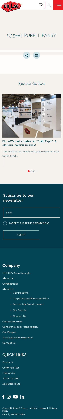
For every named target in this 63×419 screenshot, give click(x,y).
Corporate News (12, 321)
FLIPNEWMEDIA (18, 414)
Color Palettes (10, 367)
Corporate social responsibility (31, 298)
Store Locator (10, 378)
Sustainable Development (28, 304)
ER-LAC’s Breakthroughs (16, 273)
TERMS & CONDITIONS (37, 223)
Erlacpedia (8, 373)
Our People (19, 310)
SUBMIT (21, 235)
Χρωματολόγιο (11, 384)
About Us (7, 278)
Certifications (10, 284)
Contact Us (19, 316)
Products (7, 362)
